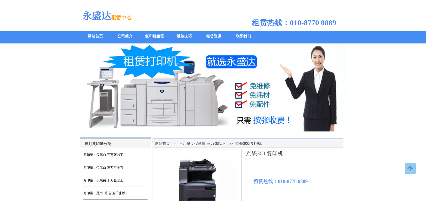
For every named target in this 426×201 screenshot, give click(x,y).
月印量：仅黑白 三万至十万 (103, 167)
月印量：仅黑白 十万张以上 (103, 180)
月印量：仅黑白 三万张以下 (202, 143)
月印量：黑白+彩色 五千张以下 (106, 193)
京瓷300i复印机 (248, 143)
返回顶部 (410, 168)
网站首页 (162, 143)
